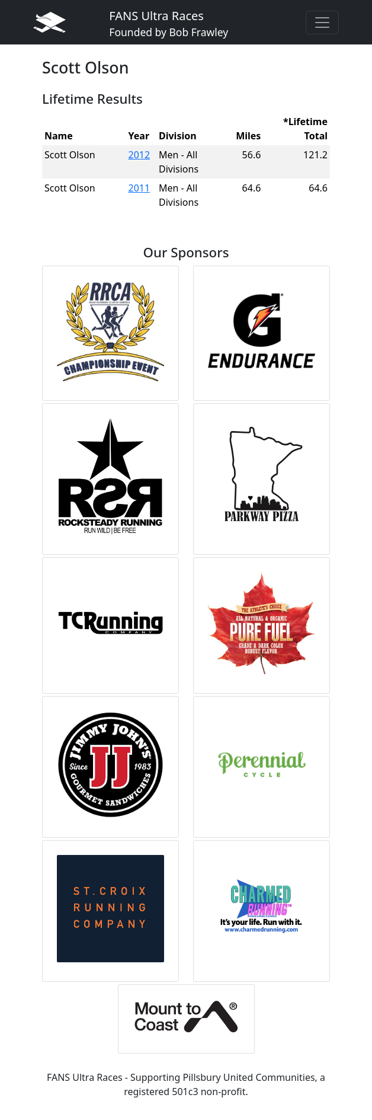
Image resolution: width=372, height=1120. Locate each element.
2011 (139, 187)
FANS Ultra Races (168, 23)
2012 (139, 154)
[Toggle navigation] (322, 22)
